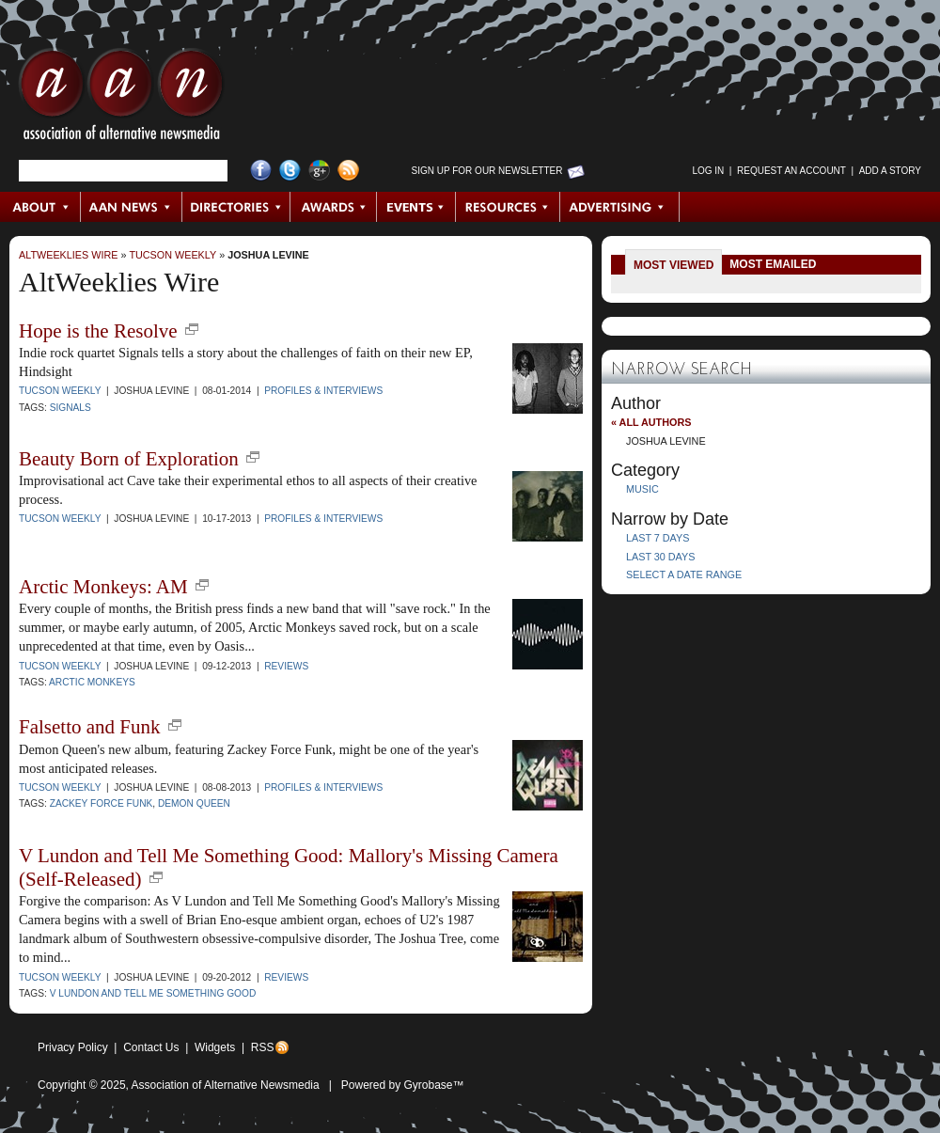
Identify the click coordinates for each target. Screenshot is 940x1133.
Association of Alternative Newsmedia (226, 1085)
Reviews (286, 666)
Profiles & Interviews (323, 391)
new (192, 329)
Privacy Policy (73, 1047)
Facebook (261, 170)
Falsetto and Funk (90, 727)
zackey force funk (101, 803)
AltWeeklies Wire (68, 254)
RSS (262, 1047)
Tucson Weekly (172, 254)
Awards (333, 207)
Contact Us (151, 1047)
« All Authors (651, 422)
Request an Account (791, 170)
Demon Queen (194, 803)
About (41, 207)
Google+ (319, 170)
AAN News (132, 207)
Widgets (215, 1047)
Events (416, 207)
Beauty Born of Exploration (129, 459)
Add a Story (890, 170)
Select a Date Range (684, 574)
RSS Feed (348, 170)
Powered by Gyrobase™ (402, 1085)
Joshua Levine (268, 254)
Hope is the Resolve (98, 331)
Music (642, 489)
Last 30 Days (660, 556)
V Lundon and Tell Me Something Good (153, 993)
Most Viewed (673, 265)
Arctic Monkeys (92, 682)
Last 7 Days (657, 537)
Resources (508, 207)
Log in (708, 170)
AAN (121, 98)
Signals (70, 407)
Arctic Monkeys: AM (103, 586)
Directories (236, 207)
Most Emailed (772, 264)
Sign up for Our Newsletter (487, 170)
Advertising (619, 207)
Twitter (290, 170)
